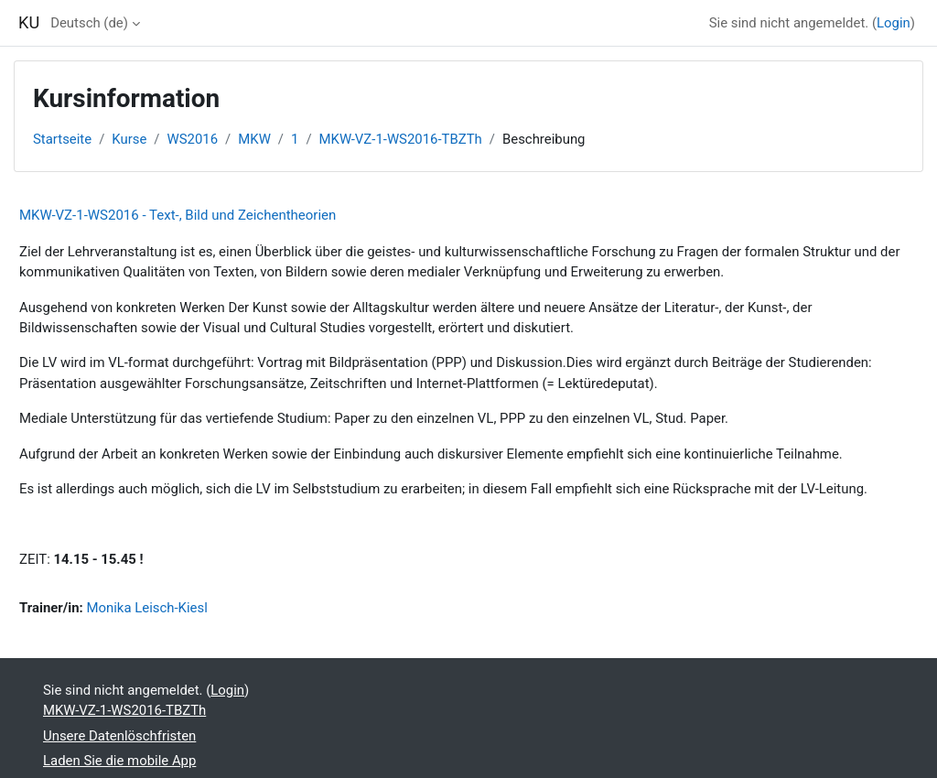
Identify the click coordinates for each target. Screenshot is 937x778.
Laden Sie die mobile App (119, 760)
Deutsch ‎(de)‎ (89, 23)
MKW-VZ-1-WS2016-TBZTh (400, 139)
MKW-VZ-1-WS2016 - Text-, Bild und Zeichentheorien (177, 215)
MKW (254, 139)
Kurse (129, 139)
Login (893, 23)
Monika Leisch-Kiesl (146, 608)
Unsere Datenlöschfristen (119, 736)
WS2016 (193, 139)
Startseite (62, 139)
